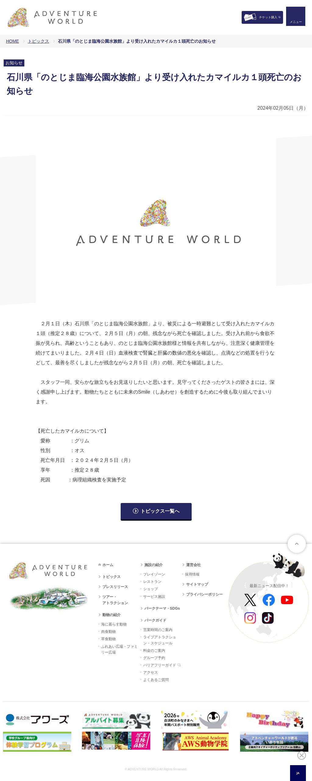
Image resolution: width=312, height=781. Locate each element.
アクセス (150, 672)
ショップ (150, 589)
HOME (12, 41)
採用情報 (192, 574)
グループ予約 (154, 658)
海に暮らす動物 (114, 624)
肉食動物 (108, 631)
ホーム (107, 565)
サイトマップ (197, 584)
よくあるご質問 (156, 680)
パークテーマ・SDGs (162, 608)
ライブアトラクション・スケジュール (159, 640)
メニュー (295, 23)
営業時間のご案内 (157, 630)
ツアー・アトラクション (115, 600)
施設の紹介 (153, 565)
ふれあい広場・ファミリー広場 (119, 649)
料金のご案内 (154, 650)
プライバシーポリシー (204, 594)
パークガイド (155, 620)
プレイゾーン (154, 574)
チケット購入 (268, 17)
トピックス (38, 41)
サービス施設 (154, 596)
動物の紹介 (111, 615)
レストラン (152, 582)
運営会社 (193, 565)
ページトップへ (297, 544)
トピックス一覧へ (159, 511)
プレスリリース (115, 587)
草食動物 (108, 639)
